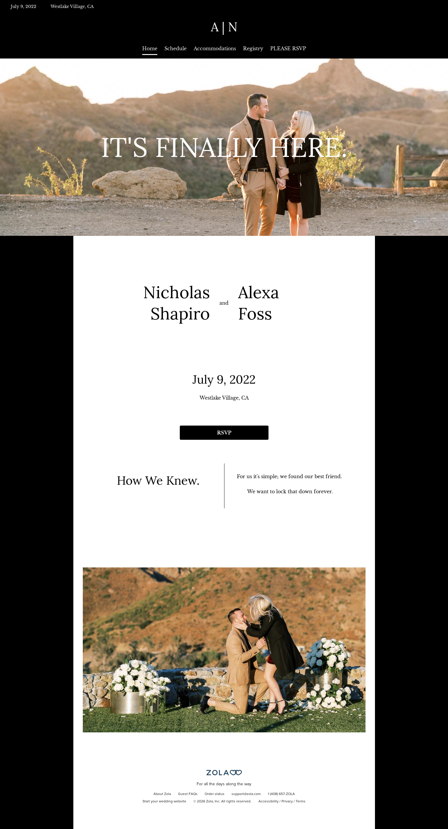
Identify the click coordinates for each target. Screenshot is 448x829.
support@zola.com (246, 794)
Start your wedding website (164, 801)
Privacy (287, 801)
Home (149, 48)
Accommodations (215, 48)
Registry (253, 48)
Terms (300, 801)
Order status (214, 794)
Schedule (175, 48)
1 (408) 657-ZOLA (281, 794)
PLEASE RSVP (288, 48)
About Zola (162, 794)
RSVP (224, 433)
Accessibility (268, 801)
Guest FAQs (188, 794)
